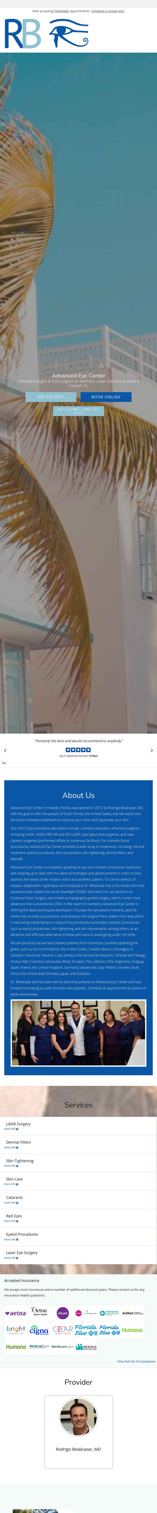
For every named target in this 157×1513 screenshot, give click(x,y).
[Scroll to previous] (6, 751)
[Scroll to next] (150, 751)
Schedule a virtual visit (108, 11)
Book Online (106, 396)
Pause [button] (4, 763)
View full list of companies (136, 1361)
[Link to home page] (65, 33)
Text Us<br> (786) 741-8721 (78, 411)
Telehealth (61, 11)
